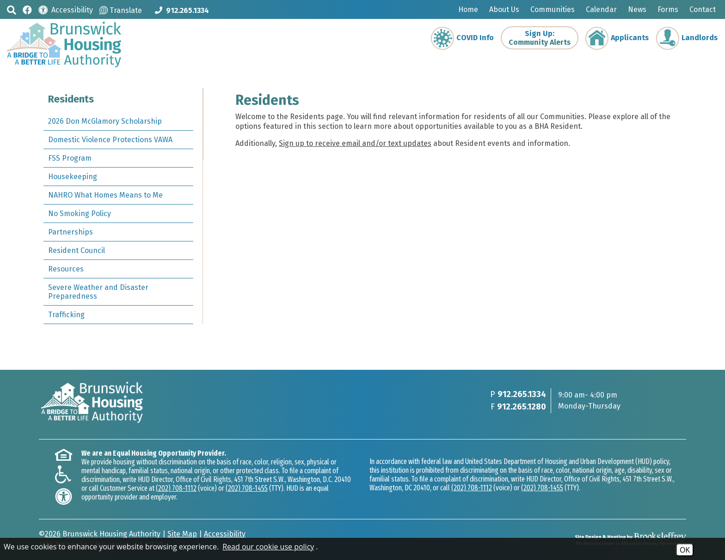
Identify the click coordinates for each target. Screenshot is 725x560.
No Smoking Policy (79, 213)
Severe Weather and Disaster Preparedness (98, 292)
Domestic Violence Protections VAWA (110, 139)
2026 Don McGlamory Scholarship (105, 121)
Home (468, 9)
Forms (667, 9)
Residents (71, 99)
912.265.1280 (521, 407)
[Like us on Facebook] (27, 9)
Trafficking (66, 314)
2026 (53, 534)
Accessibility (225, 534)
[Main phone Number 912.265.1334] (182, 10)
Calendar (601, 9)
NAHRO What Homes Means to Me (105, 195)
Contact (702, 9)
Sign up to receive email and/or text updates (354, 143)
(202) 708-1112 (176, 488)
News (637, 9)
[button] (11, 10)
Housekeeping (72, 176)
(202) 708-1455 (247, 488)
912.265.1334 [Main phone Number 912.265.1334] (522, 394)
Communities (552, 9)
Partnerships (70, 232)
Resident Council (76, 250)
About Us (504, 9)
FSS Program (70, 158)
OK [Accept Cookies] (685, 550)
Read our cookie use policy (268, 547)
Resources (66, 269)
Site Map (182, 534)
